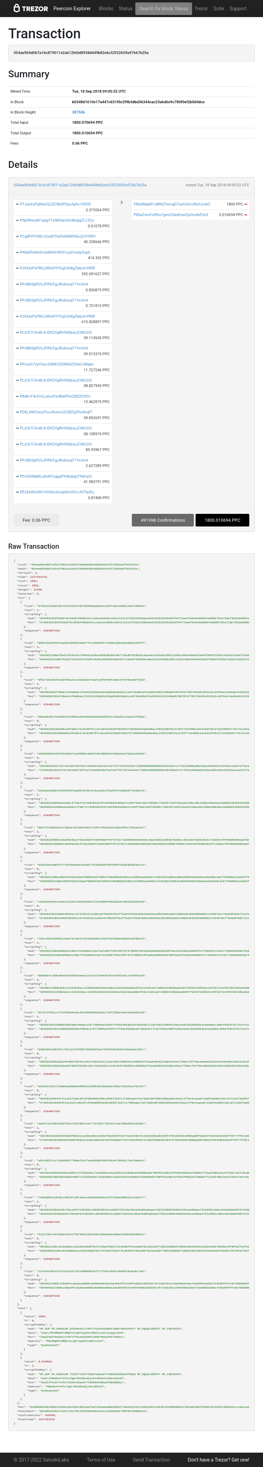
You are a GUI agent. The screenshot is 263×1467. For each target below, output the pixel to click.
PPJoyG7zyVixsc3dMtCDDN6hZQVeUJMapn (57, 364)
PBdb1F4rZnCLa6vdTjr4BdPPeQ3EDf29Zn (55, 396)
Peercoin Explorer (72, 8)
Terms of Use (101, 1460)
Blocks (106, 8)
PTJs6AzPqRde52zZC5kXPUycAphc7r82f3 (55, 204)
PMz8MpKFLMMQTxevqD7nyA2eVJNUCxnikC (172, 204)
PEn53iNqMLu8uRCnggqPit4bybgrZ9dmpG (56, 476)
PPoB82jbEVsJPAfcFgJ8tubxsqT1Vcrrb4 (54, 284)
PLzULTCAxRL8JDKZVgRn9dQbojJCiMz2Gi (56, 332)
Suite (218, 8)
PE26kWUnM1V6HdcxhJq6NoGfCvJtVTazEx (57, 492)
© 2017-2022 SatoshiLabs (41, 1460)
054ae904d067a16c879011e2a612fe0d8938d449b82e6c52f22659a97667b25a (80, 185)
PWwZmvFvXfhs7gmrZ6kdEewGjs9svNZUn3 (171, 215)
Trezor (201, 8)
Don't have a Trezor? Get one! (218, 1460)
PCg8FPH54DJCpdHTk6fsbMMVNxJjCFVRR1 (58, 236)
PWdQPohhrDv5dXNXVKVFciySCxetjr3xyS (55, 252)
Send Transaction (151, 1460)
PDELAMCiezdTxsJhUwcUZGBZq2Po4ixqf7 (56, 412)
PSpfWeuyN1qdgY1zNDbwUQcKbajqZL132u (57, 220)
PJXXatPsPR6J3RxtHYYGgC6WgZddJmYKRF (58, 268)
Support (238, 8)
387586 (78, 112)
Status (126, 8)
